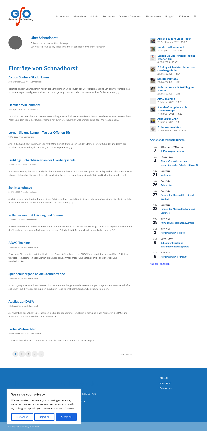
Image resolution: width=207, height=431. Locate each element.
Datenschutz (166, 388)
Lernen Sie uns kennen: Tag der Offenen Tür (39, 132)
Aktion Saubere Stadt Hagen (28, 77)
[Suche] (195, 16)
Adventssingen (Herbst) (173, 232)
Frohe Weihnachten (22, 329)
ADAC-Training (19, 243)
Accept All (66, 416)
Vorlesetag (166, 175)
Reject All (44, 416)
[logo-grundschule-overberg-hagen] (20, 16)
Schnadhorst (36, 82)
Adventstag (167, 185)
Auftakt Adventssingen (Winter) (177, 222)
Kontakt (164, 377)
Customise (22, 416)
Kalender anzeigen (160, 263)
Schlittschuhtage (20, 187)
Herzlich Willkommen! (24, 105)
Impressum (165, 383)
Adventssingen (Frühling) (174, 256)
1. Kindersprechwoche (172, 151)
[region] (44, 406)
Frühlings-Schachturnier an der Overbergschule (42, 160)
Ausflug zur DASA (21, 301)
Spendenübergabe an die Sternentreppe (36, 274)
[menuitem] (62, 16)
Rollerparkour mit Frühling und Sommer (36, 215)
